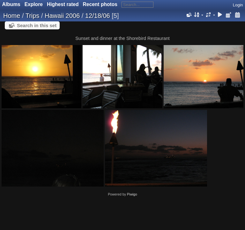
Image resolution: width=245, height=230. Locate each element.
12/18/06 (97, 15)
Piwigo (132, 194)
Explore (34, 4)
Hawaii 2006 (62, 15)
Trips (33, 15)
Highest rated (63, 4)
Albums (11, 4)
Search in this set (36, 25)
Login (238, 5)
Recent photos (100, 4)
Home (11, 15)
